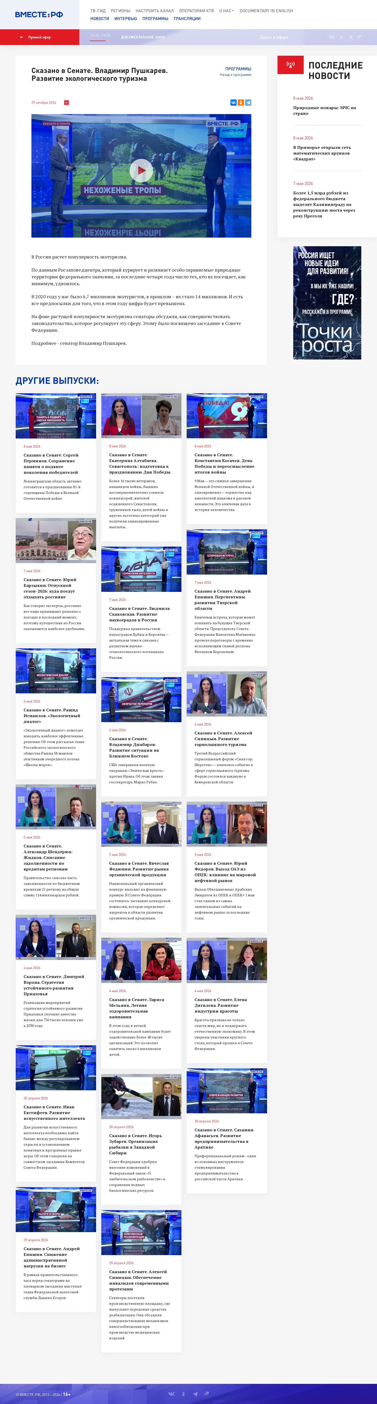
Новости (99, 18)
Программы (155, 18)
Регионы (120, 10)
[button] (354, 14)
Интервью (125, 18)
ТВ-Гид (98, 10)
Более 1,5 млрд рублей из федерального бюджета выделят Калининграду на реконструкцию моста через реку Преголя (324, 204)
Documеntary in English (266, 10)
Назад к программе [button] (235, 74)
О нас (226, 10)
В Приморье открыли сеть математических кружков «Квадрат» (322, 153)
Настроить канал (155, 10)
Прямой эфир (35, 37)
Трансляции (187, 18)
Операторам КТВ (196, 10)
